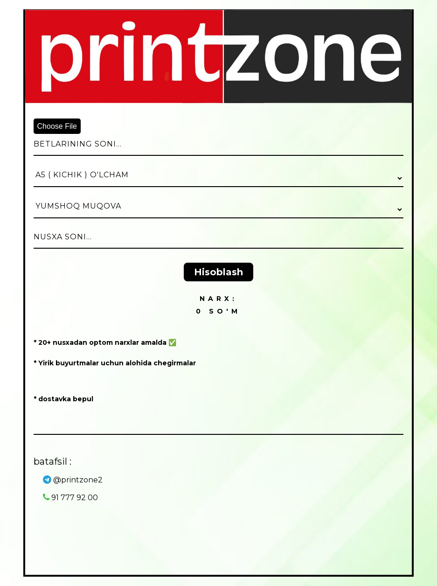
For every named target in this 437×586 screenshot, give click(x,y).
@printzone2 (73, 479)
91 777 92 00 (70, 497)
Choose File (57, 126)
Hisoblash (218, 272)
